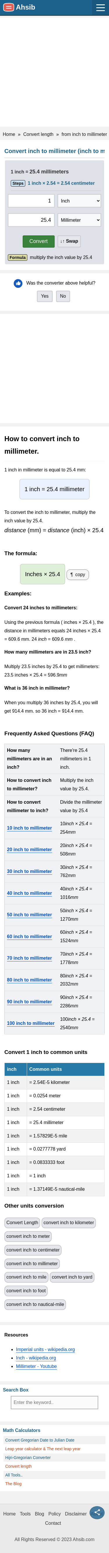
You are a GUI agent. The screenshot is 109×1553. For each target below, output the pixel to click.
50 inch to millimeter (29, 914)
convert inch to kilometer (69, 1222)
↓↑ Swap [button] (69, 241)
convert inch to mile (26, 1277)
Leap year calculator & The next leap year (43, 1448)
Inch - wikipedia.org (36, 1357)
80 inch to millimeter (29, 979)
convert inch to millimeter (32, 1263)
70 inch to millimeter (29, 958)
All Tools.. (14, 1475)
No (63, 296)
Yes (45, 296)
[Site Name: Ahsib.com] (19, 7)
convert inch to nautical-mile (35, 1304)
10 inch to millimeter (29, 828)
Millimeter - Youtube (36, 1366)
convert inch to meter (28, 1236)
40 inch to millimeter (29, 893)
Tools (25, 1513)
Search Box (15, 1389)
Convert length (18, 1466)
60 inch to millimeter (29, 936)
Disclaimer (76, 1513)
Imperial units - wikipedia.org (45, 1349)
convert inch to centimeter (33, 1249)
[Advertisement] (54, 72)
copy (80, 574)
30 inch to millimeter (29, 871)
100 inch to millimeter (31, 1023)
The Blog (13, 1483)
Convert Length (22, 1222)
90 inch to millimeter (29, 1001)
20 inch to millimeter (29, 849)
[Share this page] (97, 1512)
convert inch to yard (72, 1277)
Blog (39, 1513)
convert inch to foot (26, 1290)
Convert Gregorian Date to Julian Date (39, 1440)
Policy (54, 1513)
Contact (53, 1523)
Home (9, 1513)
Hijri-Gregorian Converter (28, 1457)
